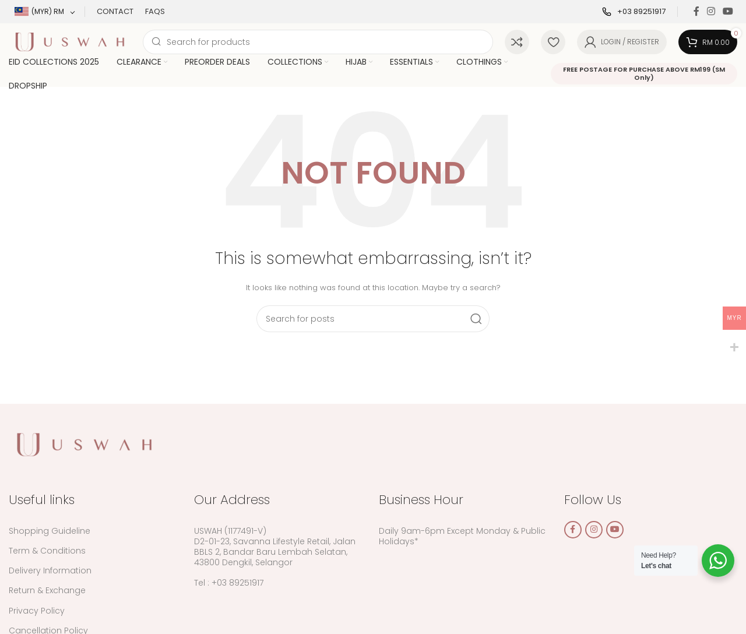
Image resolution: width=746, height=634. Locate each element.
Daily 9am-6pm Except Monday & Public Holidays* (462, 536)
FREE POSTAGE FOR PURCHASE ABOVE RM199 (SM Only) (644, 73)
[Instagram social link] (711, 11)
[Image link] (84, 444)
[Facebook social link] (696, 11)
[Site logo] (70, 41)
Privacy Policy (37, 611)
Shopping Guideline (49, 531)
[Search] (318, 42)
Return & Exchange (47, 590)
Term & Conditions (47, 550)
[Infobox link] (634, 12)
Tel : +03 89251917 (228, 583)
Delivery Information (50, 570)
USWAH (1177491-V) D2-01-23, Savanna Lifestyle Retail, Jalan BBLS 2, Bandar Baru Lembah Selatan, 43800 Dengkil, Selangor (275, 547)
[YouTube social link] (728, 11)
